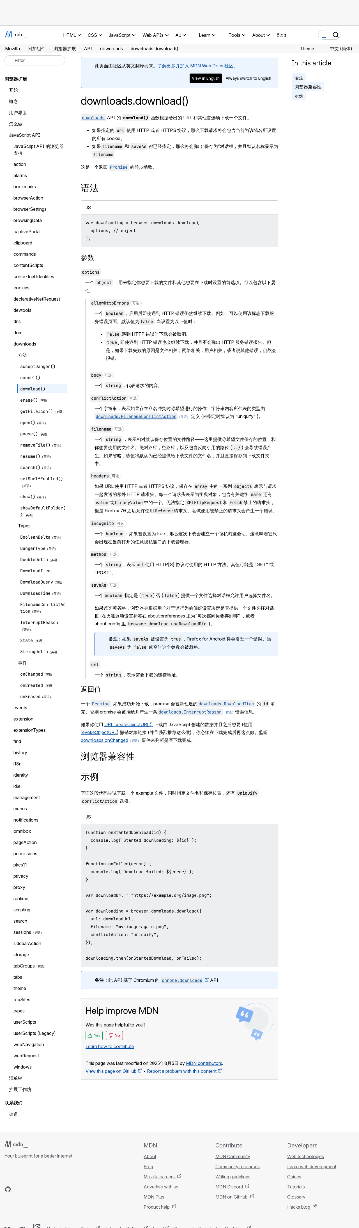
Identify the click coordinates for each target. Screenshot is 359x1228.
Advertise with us (161, 1187)
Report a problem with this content (182, 1071)
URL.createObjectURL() (128, 724)
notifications (25, 820)
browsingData (27, 220)
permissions (25, 853)
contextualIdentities (33, 276)
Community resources (237, 1166)
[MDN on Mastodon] (38, 1189)
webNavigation (28, 1044)
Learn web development (311, 1166)
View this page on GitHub (111, 1071)
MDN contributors (204, 1063)
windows (22, 1067)
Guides (294, 1176)
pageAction (25, 842)
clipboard (22, 243)
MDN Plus (154, 1197)
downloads (24, 344)
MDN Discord (229, 1187)
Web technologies (305, 1156)
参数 (87, 257)
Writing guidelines (232, 1176)
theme (19, 988)
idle (16, 786)
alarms (20, 175)
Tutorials (296, 1187)
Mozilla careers (160, 1176)
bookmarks (24, 186)
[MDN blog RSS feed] (48, 1189)
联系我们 (13, 1103)
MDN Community (232, 1156)
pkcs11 (20, 865)
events (20, 707)
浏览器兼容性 (307, 87)
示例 (298, 96)
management (26, 797)
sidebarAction (27, 943)
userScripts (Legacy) (34, 1033)
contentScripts (28, 265)
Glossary (296, 1197)
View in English (206, 78)
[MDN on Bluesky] (18, 1189)
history (20, 752)
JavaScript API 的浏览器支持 (38, 149)
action (19, 164)
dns (17, 321)
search (20, 921)
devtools (22, 310)
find (17, 741)
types (19, 1011)
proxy (19, 887)
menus (20, 808)
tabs (17, 977)
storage (21, 954)
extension (23, 719)
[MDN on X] (28, 1189)
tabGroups (24, 966)
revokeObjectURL (99, 732)
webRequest (26, 1055)
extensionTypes (29, 730)
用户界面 (18, 112)
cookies (21, 288)
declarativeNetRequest (36, 299)
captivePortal (27, 231)
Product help (157, 1207)
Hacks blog (299, 1207)
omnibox (22, 831)
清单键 (15, 1078)
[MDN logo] (16, 1144)
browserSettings (30, 209)
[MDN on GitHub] (7, 1189)
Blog (281, 35)
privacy (20, 876)
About (150, 1156)
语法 (298, 78)
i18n (17, 764)
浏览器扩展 (15, 79)
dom (17, 332)
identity (20, 775)
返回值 (91, 689)
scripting (21, 910)
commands (24, 254)
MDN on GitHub (232, 1197)
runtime (20, 898)
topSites (21, 999)
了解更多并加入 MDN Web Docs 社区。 (198, 65)
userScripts (24, 1022)
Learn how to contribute (110, 1046)
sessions (22, 932)
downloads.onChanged (104, 740)
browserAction (28, 198)
